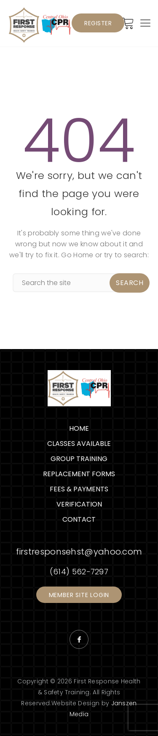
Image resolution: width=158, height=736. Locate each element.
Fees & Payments (79, 489)
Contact (79, 519)
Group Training (79, 459)
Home (79, 428)
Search (129, 283)
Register (98, 23)
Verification (79, 504)
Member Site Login (79, 595)
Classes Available (79, 443)
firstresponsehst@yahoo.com (79, 551)
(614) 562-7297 (79, 571)
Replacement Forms (79, 474)
